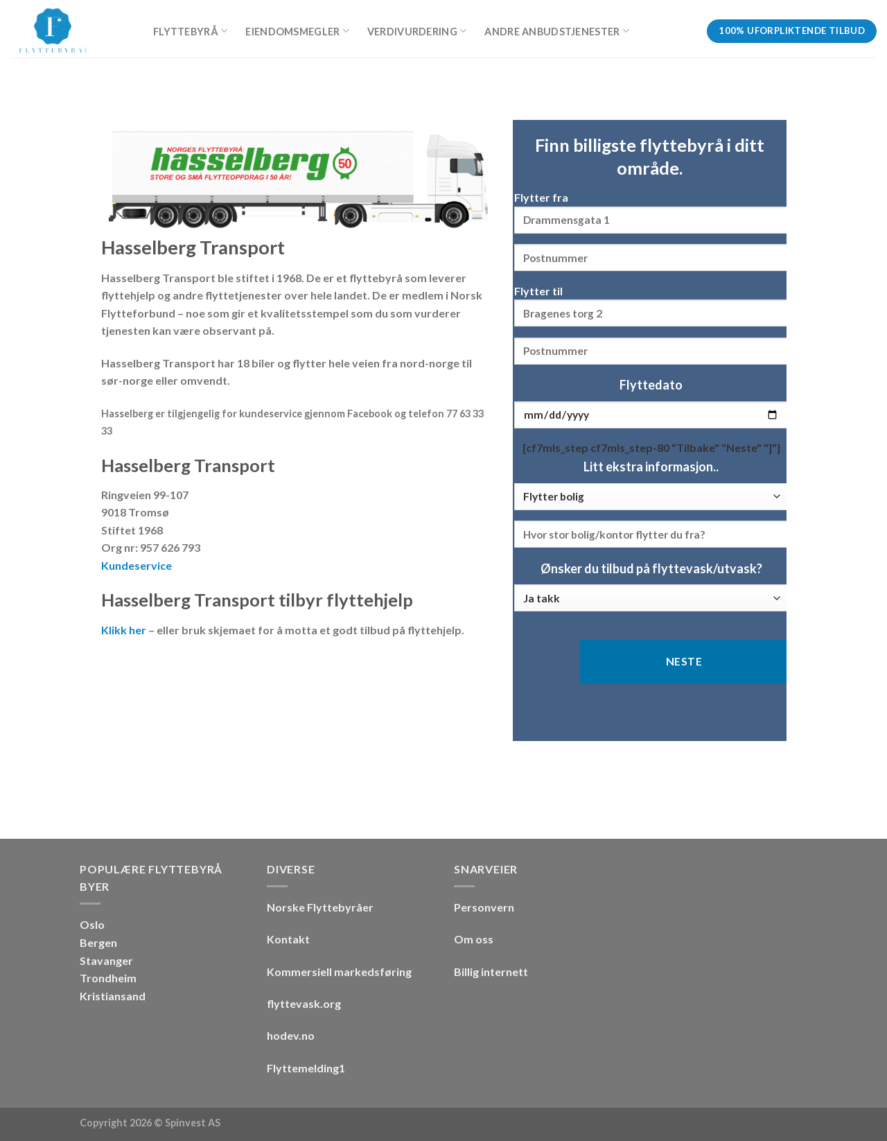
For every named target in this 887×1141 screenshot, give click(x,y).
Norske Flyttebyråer (320, 907)
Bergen (98, 942)
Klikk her (123, 629)
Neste (684, 661)
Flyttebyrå (190, 30)
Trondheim (108, 977)
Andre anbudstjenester (556, 30)
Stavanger (106, 960)
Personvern (484, 907)
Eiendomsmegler (297, 30)
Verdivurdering (417, 30)
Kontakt (288, 939)
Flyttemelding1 (306, 1067)
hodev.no (291, 1035)
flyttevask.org (304, 1003)
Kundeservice (136, 565)
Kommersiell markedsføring (339, 971)
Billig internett (491, 971)
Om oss (473, 939)
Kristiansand (113, 995)
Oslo (92, 924)
